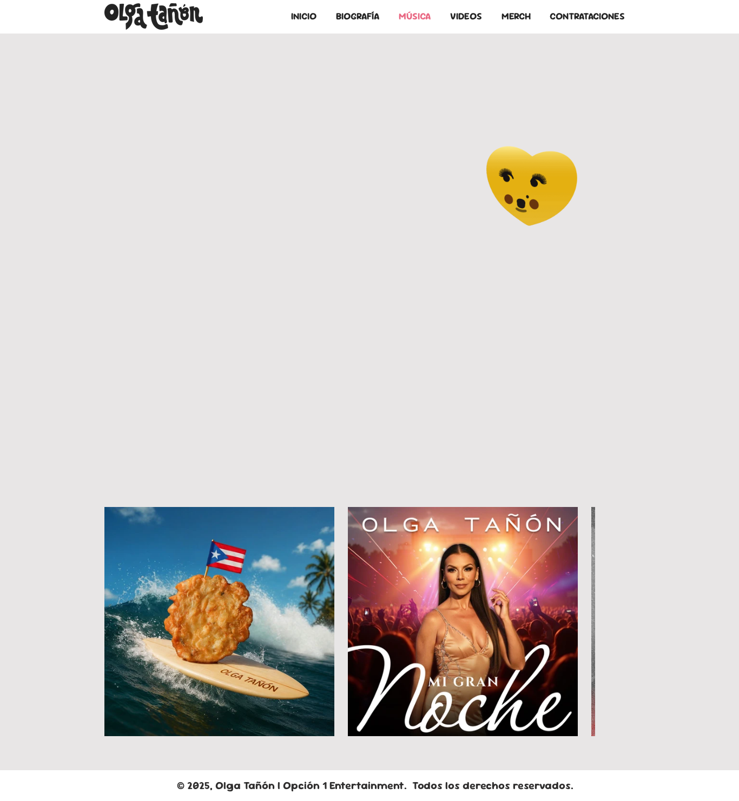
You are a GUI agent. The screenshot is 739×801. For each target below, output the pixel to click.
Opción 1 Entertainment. (347, 785)
